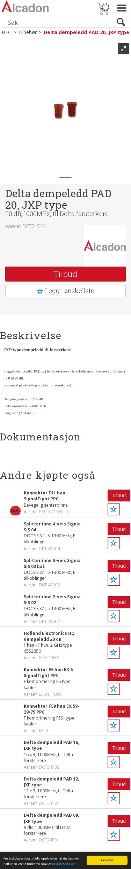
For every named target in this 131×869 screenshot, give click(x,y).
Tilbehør (27, 32)
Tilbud (65, 273)
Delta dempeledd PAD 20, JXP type (86, 32)
